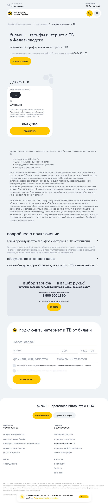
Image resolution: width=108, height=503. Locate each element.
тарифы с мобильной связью (68, 448)
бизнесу (58, 468)
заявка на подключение (14, 448)
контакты (58, 459)
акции (6, 459)
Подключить (73, 214)
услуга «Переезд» (11, 452)
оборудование (10, 464)
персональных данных (48, 366)
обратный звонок (30, 214)
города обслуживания (13, 434)
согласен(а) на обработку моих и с (54, 366)
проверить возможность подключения (21, 443)
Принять (84, 497)
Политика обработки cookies (55, 488)
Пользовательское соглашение (33, 488)
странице (36, 490)
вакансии (58, 473)
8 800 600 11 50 (93, 6)
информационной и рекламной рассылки (51, 371)
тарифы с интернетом (64, 439)
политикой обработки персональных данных (75, 366)
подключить (30, 131)
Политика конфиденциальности (49, 486)
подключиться (27, 379)
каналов (18, 105)
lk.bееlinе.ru (79, 483)
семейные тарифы (63, 452)
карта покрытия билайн (14, 439)
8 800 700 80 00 (61, 428)
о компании (59, 464)
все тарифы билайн (63, 434)
